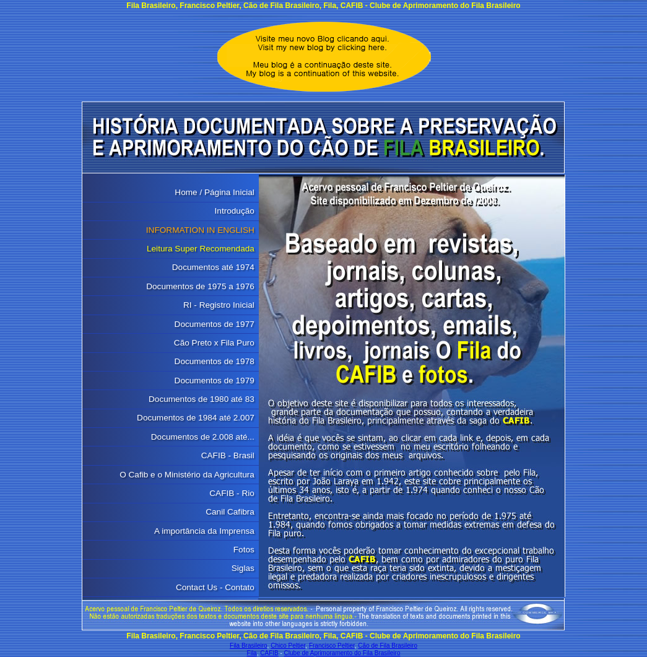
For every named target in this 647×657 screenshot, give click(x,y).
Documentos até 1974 (213, 267)
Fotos (243, 549)
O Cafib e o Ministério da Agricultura (186, 474)
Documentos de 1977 (214, 324)
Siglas (243, 568)
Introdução (234, 210)
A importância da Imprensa (204, 531)
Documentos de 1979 (214, 380)
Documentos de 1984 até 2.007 (195, 417)
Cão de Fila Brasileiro (387, 645)
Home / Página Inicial (214, 192)
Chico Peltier (288, 645)
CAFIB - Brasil (227, 455)
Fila (252, 653)
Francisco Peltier (332, 645)
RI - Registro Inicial (218, 305)
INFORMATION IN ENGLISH (200, 230)
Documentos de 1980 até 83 (201, 399)
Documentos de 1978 (214, 361)
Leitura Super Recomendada (200, 248)
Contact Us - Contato (215, 587)
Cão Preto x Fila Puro (214, 342)
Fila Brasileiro (248, 645)
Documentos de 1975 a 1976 (200, 286)
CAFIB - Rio (231, 493)
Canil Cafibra (230, 511)
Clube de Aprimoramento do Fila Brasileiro (342, 653)
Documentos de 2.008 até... (202, 437)
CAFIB (269, 653)
